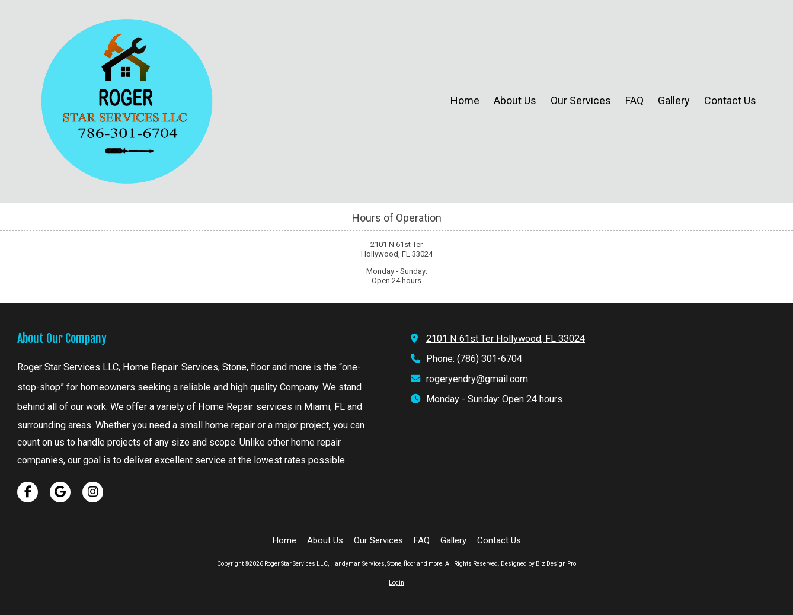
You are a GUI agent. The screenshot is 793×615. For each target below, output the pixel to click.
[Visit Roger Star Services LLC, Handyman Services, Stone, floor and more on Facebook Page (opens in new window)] (27, 492)
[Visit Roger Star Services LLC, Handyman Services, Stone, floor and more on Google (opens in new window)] (60, 492)
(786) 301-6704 (489, 358)
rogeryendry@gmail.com (477, 379)
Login (396, 582)
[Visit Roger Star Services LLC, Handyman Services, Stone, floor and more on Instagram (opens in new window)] (92, 492)
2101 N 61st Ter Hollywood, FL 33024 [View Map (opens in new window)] (505, 338)
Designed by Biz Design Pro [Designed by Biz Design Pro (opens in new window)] (538, 563)
